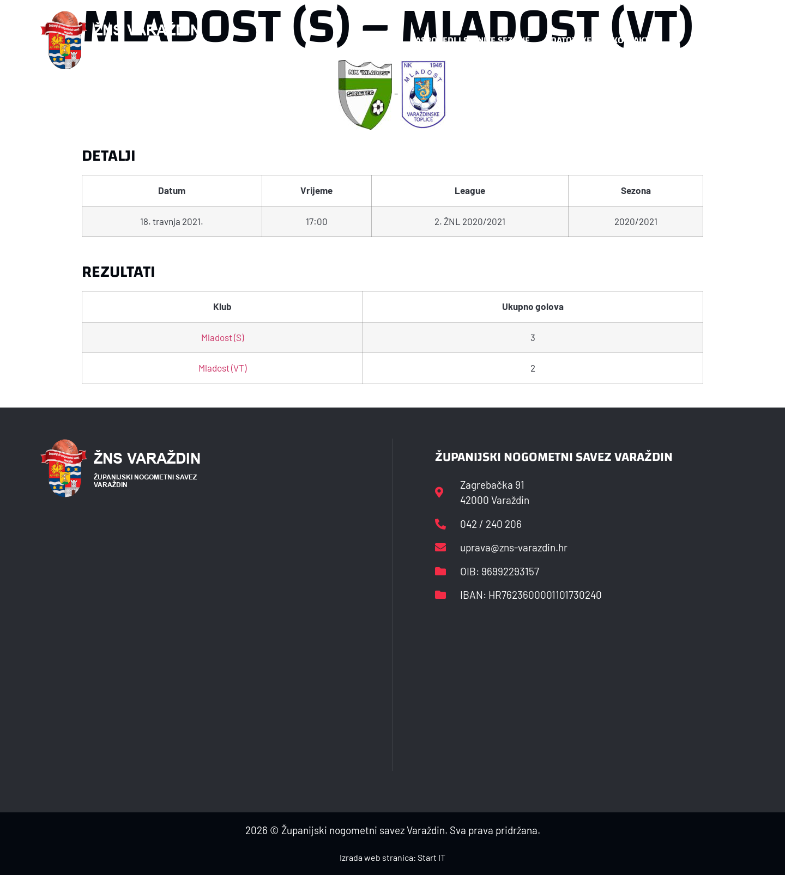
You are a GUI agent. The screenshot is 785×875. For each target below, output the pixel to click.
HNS (380, 40)
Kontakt (630, 40)
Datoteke (571, 40)
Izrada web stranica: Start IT (392, 857)
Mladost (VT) (222, 367)
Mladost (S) (222, 337)
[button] (722, 40)
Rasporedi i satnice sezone (470, 40)
